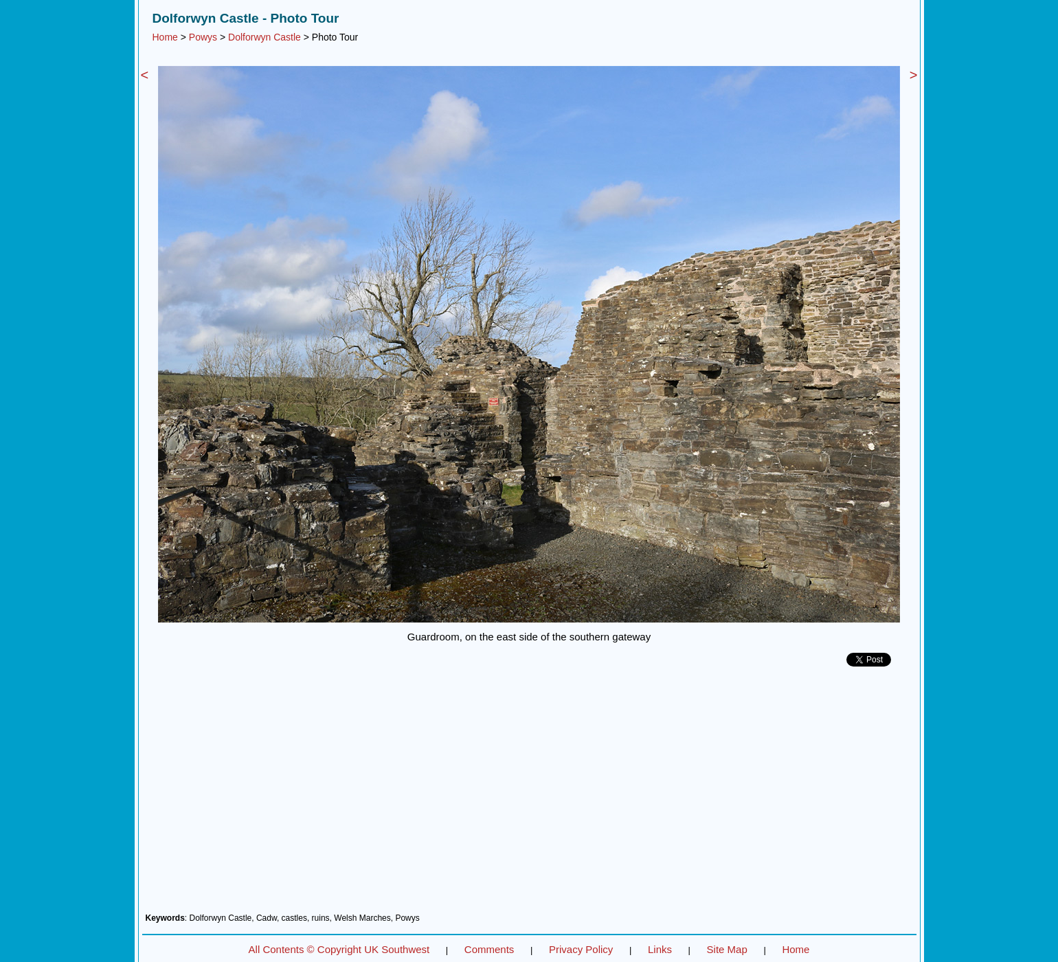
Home (165, 37)
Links (660, 949)
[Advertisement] (529, 795)
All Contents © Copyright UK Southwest (339, 949)
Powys (203, 37)
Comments (489, 949)
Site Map (727, 949)
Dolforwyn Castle (264, 37)
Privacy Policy (581, 949)
